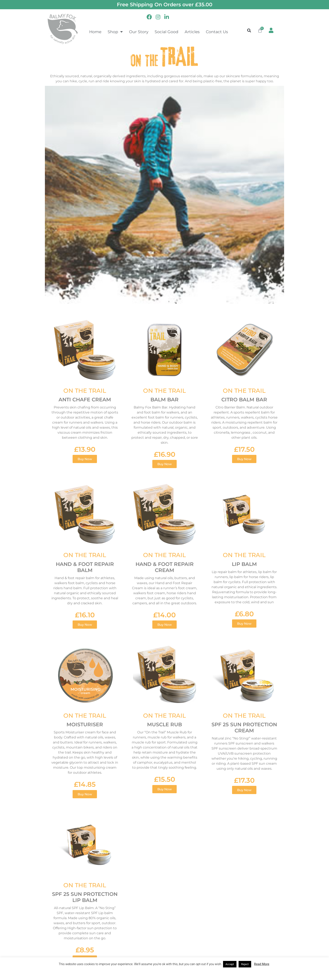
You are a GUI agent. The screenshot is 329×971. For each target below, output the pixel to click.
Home (95, 31)
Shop (115, 31)
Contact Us (217, 31)
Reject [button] (245, 964)
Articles (192, 31)
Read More (261, 964)
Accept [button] (230, 964)
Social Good (166, 31)
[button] (249, 30)
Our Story (138, 31)
